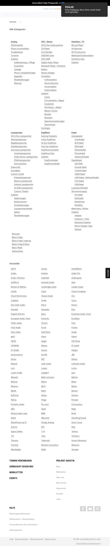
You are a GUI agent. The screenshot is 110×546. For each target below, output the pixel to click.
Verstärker (45, 76)
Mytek (13, 391)
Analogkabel (76, 136)
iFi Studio (15, 350)
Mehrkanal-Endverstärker (82, 55)
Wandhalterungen (21, 80)
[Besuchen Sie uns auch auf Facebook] (83, 508)
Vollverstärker (50, 80)
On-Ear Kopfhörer (48, 143)
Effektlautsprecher (22, 160)
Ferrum (44, 323)
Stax (73, 427)
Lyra (73, 373)
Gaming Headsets (49, 136)
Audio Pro (75, 273)
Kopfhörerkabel (51, 160)
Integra (74, 350)
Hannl (74, 336)
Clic (73, 296)
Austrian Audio (47, 282)
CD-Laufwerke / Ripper (54, 100)
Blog (58, 466)
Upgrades (18, 76)
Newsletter (16, 472)
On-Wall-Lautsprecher (23, 188)
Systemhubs (49, 124)
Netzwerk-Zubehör (83, 222)
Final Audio (16, 327)
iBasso (44, 345)
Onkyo (44, 395)
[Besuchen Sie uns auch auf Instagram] (97, 508)
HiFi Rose (75, 341)
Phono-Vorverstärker (20, 48)
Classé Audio (47, 296)
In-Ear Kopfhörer (48, 139)
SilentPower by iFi (19, 422)
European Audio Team (20, 318)
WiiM (43, 449)
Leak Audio (46, 363)
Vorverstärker (50, 86)
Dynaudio (45, 309)
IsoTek (44, 354)
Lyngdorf (45, 373)
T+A (43, 431)
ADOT (13, 269)
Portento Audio (17, 404)
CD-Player (45, 48)
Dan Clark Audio (18, 305)
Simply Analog (47, 422)
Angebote (7, 15)
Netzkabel (79, 198)
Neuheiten (19, 15)
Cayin (43, 291)
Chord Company (78, 291)
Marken (30, 15)
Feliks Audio (16, 323)
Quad (43, 409)
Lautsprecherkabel (79, 188)
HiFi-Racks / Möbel (52, 107)
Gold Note (45, 332)
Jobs (58, 499)
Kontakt (59, 494)
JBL (73, 354)
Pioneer (74, 400)
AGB (11, 539)
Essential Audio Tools (81, 314)
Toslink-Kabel (81, 170)
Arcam (44, 269)
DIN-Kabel (79, 146)
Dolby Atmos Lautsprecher (26, 157)
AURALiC (15, 282)
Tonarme (15, 55)
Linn (13, 368)
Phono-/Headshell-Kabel (24, 73)
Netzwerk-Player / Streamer (53, 66)
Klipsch (14, 363)
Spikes (17, 212)
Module (47, 114)
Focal (43, 327)
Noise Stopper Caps (83, 226)
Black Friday (17, 237)
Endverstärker (50, 90)
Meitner (14, 382)
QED (13, 409)
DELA (43, 305)
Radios (44, 69)
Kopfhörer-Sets (47, 153)
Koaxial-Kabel (81, 167)
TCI (12, 436)
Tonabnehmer (17, 52)
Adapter (78, 215)
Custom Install (17, 174)
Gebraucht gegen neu (21, 466)
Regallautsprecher (19, 143)
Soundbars (15, 170)
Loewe (44, 368)
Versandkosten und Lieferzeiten (23, 524)
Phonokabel (80, 153)
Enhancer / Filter (82, 219)
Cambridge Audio (48, 287)
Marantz (14, 377)
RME (43, 413)
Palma (13, 400)
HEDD (13, 341)
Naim (43, 391)
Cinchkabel (79, 139)
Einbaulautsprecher (22, 177)
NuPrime (15, 395)
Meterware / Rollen (79, 208)
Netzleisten (80, 202)
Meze (73, 382)
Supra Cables (17, 431)
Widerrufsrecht (36, 539)
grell (13, 336)
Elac (73, 309)
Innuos (44, 350)
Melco (44, 382)
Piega (43, 400)
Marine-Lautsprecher (23, 181)
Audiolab (45, 278)
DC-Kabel (79, 195)
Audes (13, 273)
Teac (43, 436)
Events (13, 478)
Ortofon (74, 395)
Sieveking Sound (78, 418)
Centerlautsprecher (22, 153)
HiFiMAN (15, 345)
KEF (43, 359)
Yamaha (74, 449)
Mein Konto (61, 483)
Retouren (16, 234)
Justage (17, 69)
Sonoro (14, 427)
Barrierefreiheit (21, 539)
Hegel (43, 341)
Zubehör (14, 59)
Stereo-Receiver (51, 83)
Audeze (44, 273)
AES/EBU (79, 164)
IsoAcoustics (17, 354)
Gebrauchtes (17, 251)
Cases (47, 97)
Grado (74, 332)
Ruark (13, 418)
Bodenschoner (20, 202)
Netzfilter (79, 205)
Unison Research (78, 440)
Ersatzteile (18, 66)
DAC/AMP (45, 59)
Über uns (60, 477)
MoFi (43, 386)
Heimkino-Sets (78, 59)
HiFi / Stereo (51, 15)
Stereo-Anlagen (48, 73)
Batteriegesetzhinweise (19, 514)
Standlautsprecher (19, 146)
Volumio (14, 445)
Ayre (73, 282)
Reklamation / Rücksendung (21, 519)
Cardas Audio (77, 287)
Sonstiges (45, 128)
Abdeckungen (20, 198)
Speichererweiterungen (54, 121)
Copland (14, 300)
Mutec (74, 386)
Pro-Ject (45, 404)
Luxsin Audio (16, 373)
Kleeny (74, 359)
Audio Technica (18, 278)
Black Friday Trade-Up (21, 241)
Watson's (75, 445)
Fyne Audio (16, 332)
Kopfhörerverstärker (50, 150)
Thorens (14, 440)
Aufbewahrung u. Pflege (24, 62)
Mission (14, 386)
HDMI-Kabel (80, 174)
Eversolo (45, 318)
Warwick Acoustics (49, 445)
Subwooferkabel (82, 157)
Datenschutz (50, 539)
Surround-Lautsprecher (21, 150)
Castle (14, 291)
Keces (13, 359)
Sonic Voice (76, 422)
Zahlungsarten (15, 530)
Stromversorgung (79, 191)
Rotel (73, 413)
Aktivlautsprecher (18, 139)
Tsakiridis (45, 440)
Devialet (14, 309)
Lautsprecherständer (23, 208)
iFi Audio (75, 345)
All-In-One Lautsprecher (21, 136)
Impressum (61, 488)
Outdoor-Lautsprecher (23, 184)
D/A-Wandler (46, 52)
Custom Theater (21, 191)
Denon (74, 305)
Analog (40, 15)
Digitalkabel (76, 160)
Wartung (17, 83)
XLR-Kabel (79, 143)
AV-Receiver (76, 48)
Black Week (17, 247)
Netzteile (48, 118)
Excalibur (75, 318)
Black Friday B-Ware (20, 244)
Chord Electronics (19, 296)
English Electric (18, 314)
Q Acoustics (76, 404)
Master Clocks (50, 111)
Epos (43, 314)
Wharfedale (16, 449)
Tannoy (74, 431)
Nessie (74, 391)
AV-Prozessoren (78, 52)
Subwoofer (15, 167)
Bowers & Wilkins (18, 287)
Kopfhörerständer (52, 164)
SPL (43, 427)
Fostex (74, 327)
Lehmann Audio (78, 363)
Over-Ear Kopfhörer (49, 146)
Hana (43, 336)
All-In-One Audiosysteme (52, 45)
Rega (73, 409)
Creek (43, 300)
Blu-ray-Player (77, 45)
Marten (74, 377)
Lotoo (74, 368)
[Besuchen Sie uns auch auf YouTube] (90, 508)
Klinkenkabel (80, 150)
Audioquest (76, 278)
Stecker (78, 229)
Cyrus (73, 300)
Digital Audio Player (50, 62)
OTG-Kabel (79, 181)
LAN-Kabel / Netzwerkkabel (87, 177)
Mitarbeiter (61, 472)
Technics (75, 436)
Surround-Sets (20, 164)
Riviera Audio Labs (19, 413)
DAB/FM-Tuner (47, 55)
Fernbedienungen (21, 205)
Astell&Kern (76, 269)
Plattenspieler (17, 45)
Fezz (73, 323)
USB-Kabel (79, 184)
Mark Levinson (47, 377)
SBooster (45, 418)
